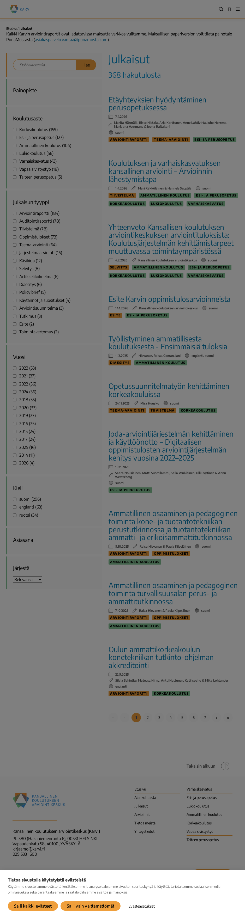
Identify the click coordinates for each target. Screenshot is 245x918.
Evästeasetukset (141, 906)
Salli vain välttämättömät (90, 906)
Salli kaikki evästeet (33, 906)
